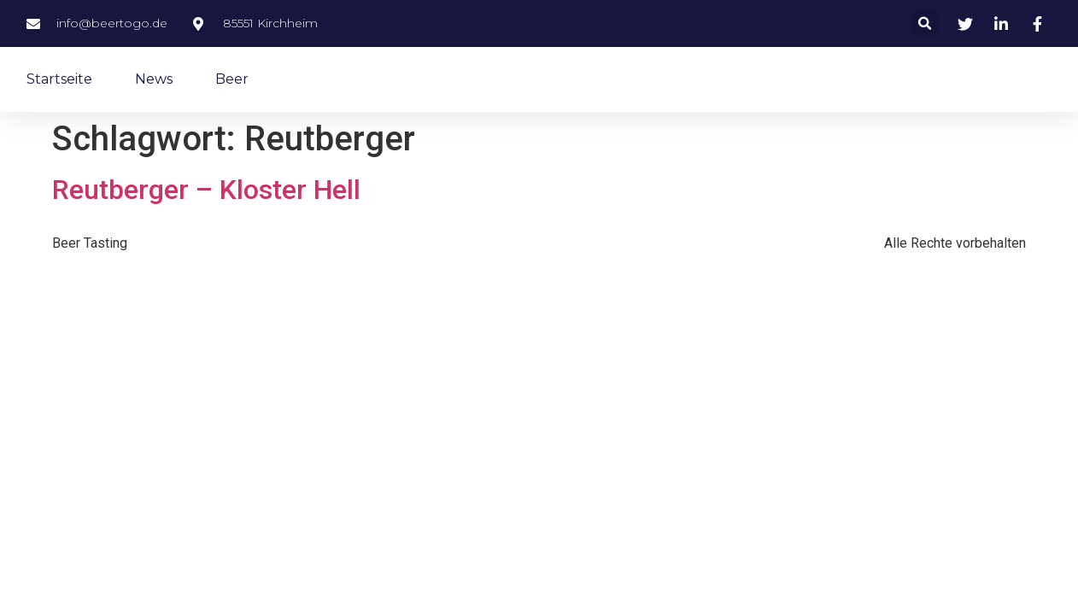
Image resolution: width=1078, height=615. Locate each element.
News (154, 79)
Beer (232, 79)
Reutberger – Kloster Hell (206, 189)
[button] (925, 23)
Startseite (59, 79)
